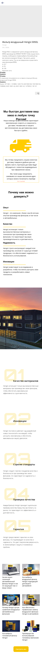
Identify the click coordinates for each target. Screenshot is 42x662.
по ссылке (21, 181)
